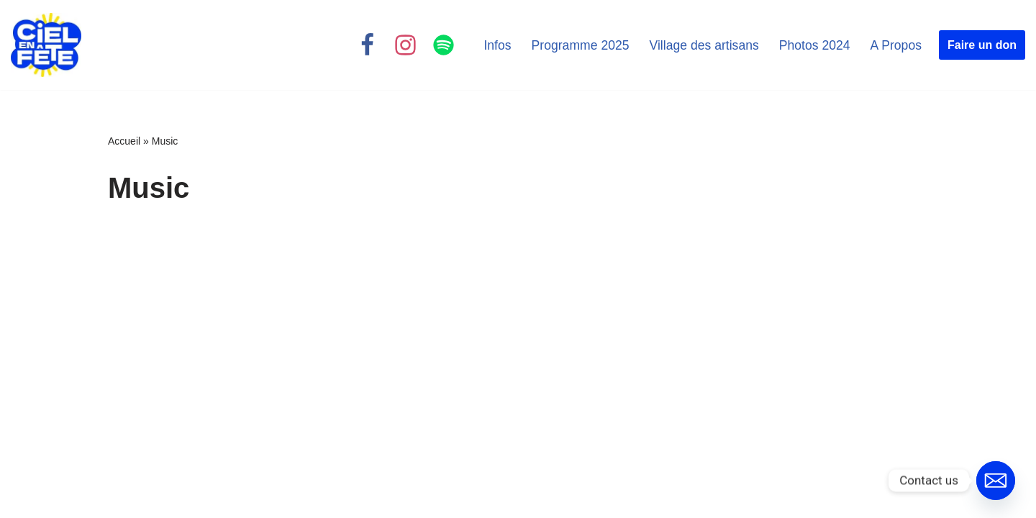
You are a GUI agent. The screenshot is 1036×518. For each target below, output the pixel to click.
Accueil (124, 141)
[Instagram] (405, 44)
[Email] (995, 480)
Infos (497, 45)
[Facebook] (367, 44)
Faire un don (982, 45)
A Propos (896, 45)
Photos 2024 (814, 45)
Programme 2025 (581, 45)
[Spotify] (443, 44)
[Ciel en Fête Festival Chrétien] (46, 45)
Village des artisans (704, 45)
